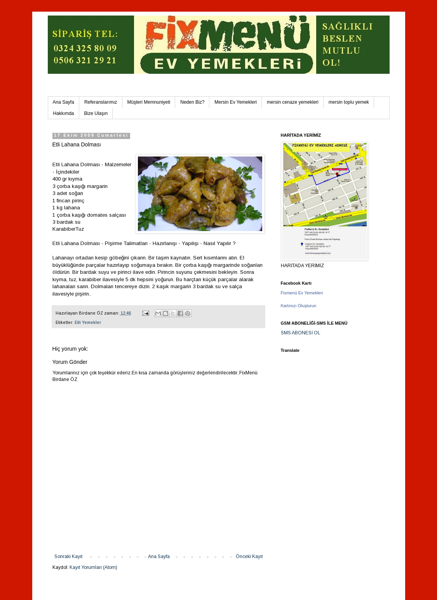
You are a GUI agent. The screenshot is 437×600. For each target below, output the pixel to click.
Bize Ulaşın (96, 113)
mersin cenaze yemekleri (293, 102)
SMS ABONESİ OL (300, 333)
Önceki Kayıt (249, 556)
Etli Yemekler (88, 322)
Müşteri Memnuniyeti (149, 102)
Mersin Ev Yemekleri (235, 102)
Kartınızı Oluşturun (299, 305)
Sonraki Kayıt (68, 556)
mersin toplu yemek (349, 102)
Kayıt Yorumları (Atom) (93, 567)
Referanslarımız (100, 102)
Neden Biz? (192, 102)
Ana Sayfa (63, 102)
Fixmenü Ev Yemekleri (302, 292)
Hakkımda (63, 113)
